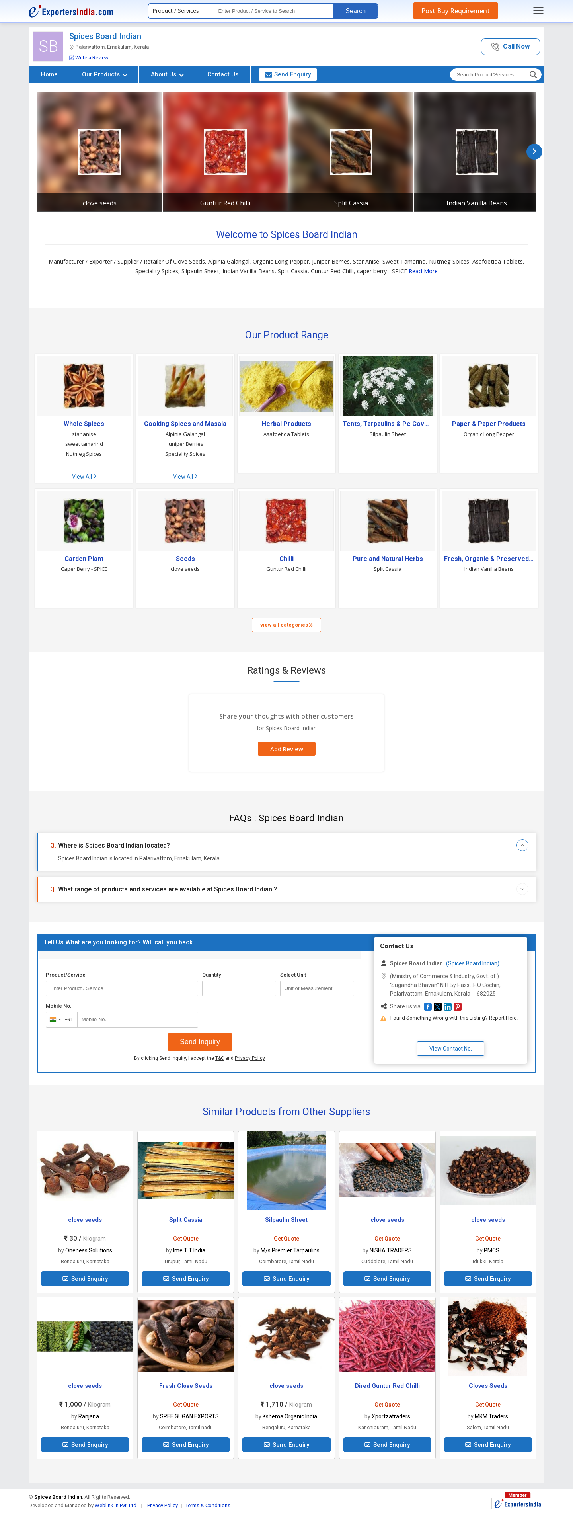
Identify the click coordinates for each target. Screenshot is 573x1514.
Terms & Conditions (207, 1505)
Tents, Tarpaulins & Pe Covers (388, 424)
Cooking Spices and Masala (185, 424)
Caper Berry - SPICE (84, 568)
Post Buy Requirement (455, 10)
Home (49, 74)
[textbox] (273, 11)
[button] (510, 47)
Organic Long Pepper (489, 434)
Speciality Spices (185, 453)
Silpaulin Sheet (388, 434)
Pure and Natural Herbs (388, 559)
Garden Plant (83, 559)
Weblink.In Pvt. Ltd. (116, 1505)
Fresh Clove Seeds (185, 1385)
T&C (219, 1058)
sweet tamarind (84, 443)
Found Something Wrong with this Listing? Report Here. (454, 1018)
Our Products (104, 74)
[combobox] (60, 1019)
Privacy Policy (250, 1058)
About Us (167, 74)
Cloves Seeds (488, 1385)
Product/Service (66, 975)
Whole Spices (84, 424)
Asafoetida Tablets (286, 434)
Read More (423, 271)
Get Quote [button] (186, 1238)
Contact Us (222, 74)
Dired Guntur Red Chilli (387, 1385)
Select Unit (293, 975)
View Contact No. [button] (450, 1048)
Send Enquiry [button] (288, 74)
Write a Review (89, 58)
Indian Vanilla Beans (476, 203)
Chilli (286, 559)
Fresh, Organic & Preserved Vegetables (489, 559)
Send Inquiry (200, 1042)
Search (355, 11)
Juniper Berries (185, 443)
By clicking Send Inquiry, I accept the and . (200, 1058)
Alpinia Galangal (185, 434)
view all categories (286, 625)
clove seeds (100, 203)
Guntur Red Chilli (225, 203)
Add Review (286, 749)
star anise (84, 434)
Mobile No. (59, 1006)
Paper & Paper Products (489, 424)
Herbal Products (286, 424)
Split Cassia (351, 203)
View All (84, 476)
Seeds (185, 559)
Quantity (211, 975)
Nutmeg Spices (84, 453)
